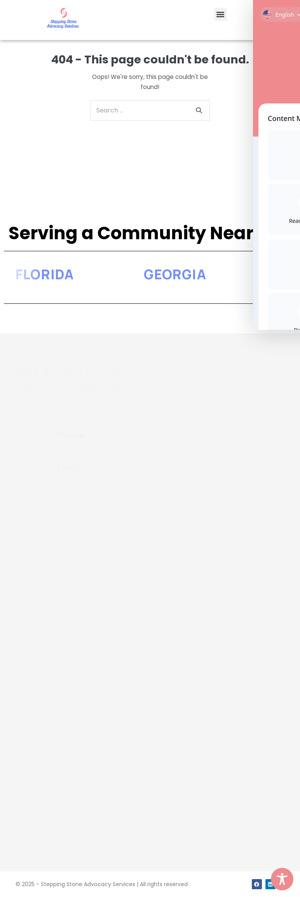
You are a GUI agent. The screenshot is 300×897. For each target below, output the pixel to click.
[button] (220, 14)
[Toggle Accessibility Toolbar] (282, 879)
